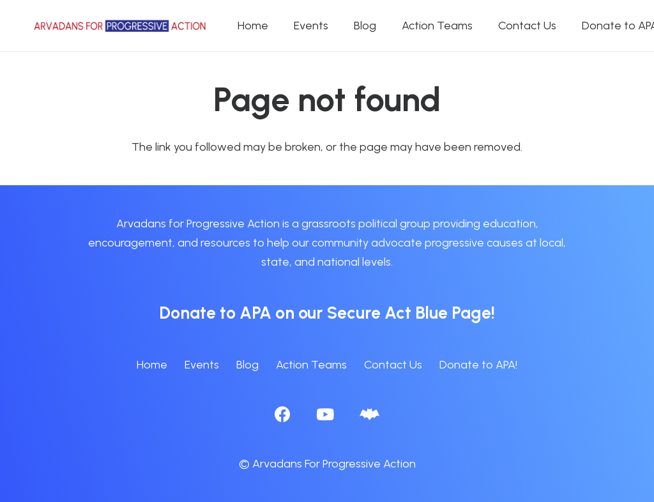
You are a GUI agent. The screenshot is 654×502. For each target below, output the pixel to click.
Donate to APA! (478, 365)
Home (152, 365)
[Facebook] (283, 414)
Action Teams (311, 365)
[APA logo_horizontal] (121, 26)
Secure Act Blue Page (409, 313)
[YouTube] (325, 414)
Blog (247, 365)
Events (202, 365)
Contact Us (393, 365)
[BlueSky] (369, 414)
